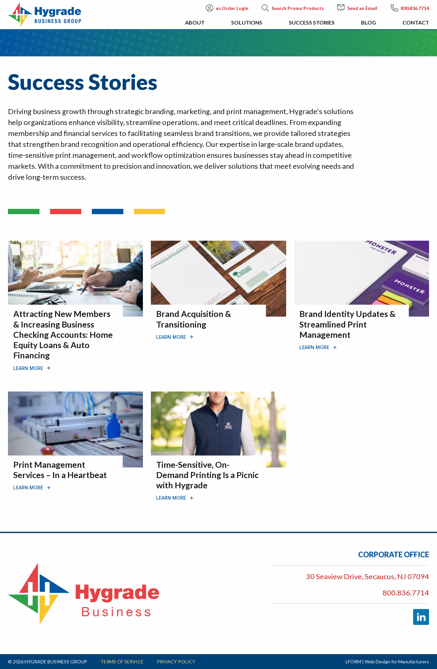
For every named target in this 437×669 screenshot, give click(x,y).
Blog (368, 22)
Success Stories (312, 22)
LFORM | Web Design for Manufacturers (387, 661)
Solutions (246, 22)
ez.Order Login (227, 8)
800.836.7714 (410, 8)
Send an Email (357, 8)
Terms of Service (122, 661)
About (195, 22)
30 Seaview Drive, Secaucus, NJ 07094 (367, 576)
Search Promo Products (293, 8)
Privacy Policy (176, 661)
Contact (416, 22)
